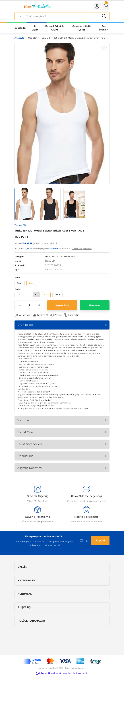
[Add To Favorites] (104, 48)
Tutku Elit (50, 257)
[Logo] (37, 6)
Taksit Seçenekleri (29, 444)
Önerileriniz (25, 456)
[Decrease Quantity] (20, 306)
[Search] (62, 17)
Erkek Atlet (70, 257)
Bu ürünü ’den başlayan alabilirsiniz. (53, 249)
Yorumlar (23, 421)
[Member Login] (96, 7)
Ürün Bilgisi (25, 325)
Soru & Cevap (26, 433)
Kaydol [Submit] (100, 541)
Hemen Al (94, 306)
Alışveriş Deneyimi (29, 468)
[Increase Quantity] (39, 306)
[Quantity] (29, 306)
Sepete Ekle (62, 306)
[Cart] (105, 7)
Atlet (59, 257)
